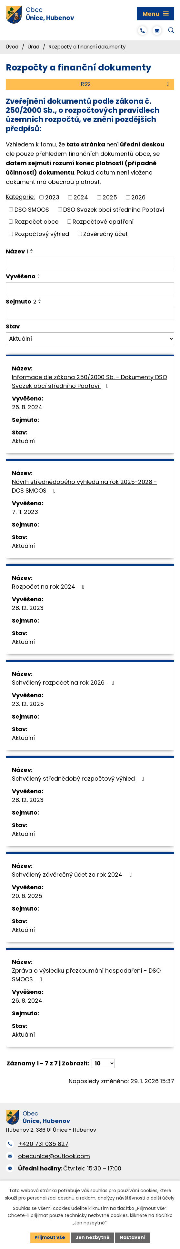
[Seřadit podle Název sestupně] (31, 252)
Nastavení (132, 1237)
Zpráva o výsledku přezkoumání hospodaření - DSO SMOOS (86, 974)
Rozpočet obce (36, 222)
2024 (81, 197)
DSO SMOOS (32, 209)
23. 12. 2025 (28, 704)
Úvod (12, 46)
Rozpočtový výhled (42, 234)
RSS (126, 84)
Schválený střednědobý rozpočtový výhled (79, 778)
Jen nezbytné (92, 1237)
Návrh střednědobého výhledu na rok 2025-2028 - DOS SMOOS (84, 486)
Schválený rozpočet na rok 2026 (64, 682)
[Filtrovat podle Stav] (90, 338)
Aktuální (23, 441)
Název (17, 251)
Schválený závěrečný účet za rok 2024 (73, 874)
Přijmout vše (50, 1237)
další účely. (163, 1197)
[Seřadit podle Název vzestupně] (31, 250)
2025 (110, 197)
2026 (138, 197)
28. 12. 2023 (28, 608)
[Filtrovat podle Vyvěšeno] (90, 288)
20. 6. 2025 (27, 896)
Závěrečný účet (105, 234)
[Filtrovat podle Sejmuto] (90, 313)
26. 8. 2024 (27, 407)
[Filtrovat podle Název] (90, 263)
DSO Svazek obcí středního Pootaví (113, 209)
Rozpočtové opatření (103, 222)
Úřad (33, 46)
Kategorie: (20, 197)
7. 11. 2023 (25, 512)
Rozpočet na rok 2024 (49, 586)
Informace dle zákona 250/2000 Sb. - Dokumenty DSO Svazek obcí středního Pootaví (89, 381)
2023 (52, 197)
